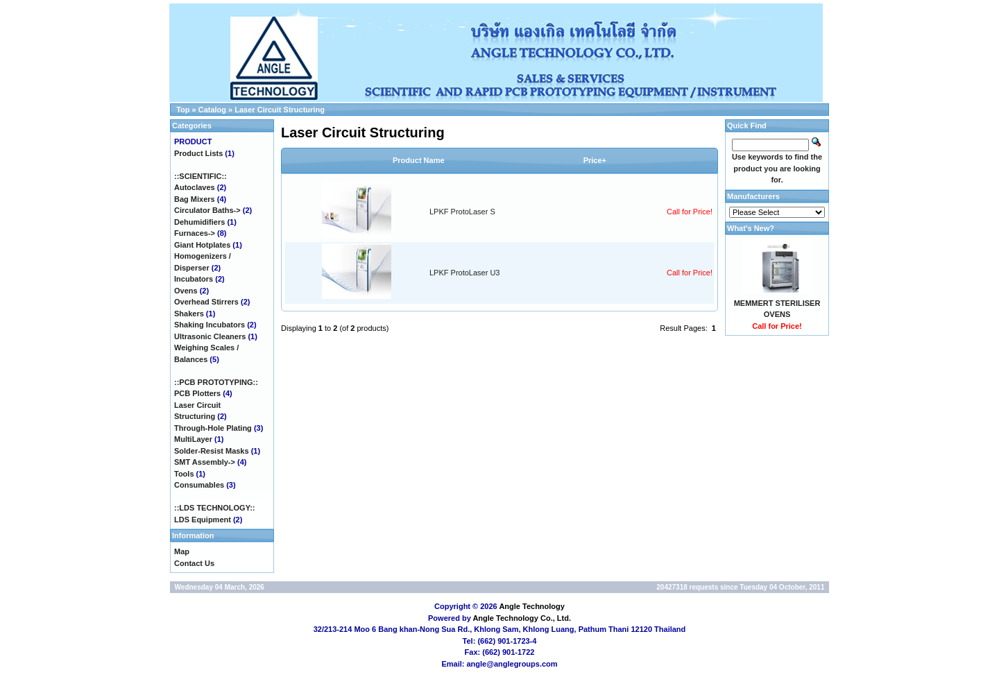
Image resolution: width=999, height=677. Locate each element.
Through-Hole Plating (213, 428)
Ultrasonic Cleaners (210, 336)
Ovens (186, 290)
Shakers (189, 313)
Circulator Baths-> (207, 210)
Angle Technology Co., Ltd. (521, 618)
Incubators (193, 279)
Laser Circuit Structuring (279, 109)
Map (181, 551)
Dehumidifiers (199, 222)
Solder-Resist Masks (211, 451)
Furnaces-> (194, 233)
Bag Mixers (194, 199)
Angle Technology (532, 606)
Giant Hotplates (202, 245)
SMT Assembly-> (204, 462)
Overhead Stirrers (206, 302)
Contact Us (194, 563)
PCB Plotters (197, 393)
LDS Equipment (202, 519)
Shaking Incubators (209, 324)
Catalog (212, 109)
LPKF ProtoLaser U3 (464, 272)
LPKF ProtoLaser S (462, 211)
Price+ (594, 160)
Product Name (419, 160)
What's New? (750, 228)
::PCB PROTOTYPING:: (216, 382)
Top (182, 109)
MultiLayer (193, 439)
